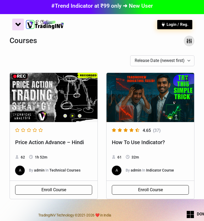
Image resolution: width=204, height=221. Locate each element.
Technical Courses (64, 170)
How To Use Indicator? (138, 142)
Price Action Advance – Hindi (49, 142)
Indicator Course (160, 170)
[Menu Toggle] (18, 24)
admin (39, 170)
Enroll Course (53, 189)
